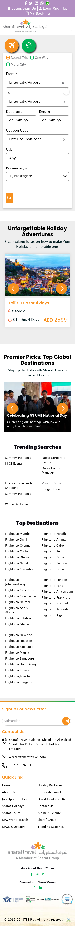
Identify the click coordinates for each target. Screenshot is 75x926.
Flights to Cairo (53, 545)
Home (6, 785)
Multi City (18, 64)
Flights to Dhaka (17, 557)
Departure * (15, 111)
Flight (12, 46)
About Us (8, 792)
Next (61, 288)
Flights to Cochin (17, 551)
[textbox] (37, 83)
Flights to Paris (52, 586)
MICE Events (14, 463)
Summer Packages (18, 458)
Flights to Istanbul (55, 603)
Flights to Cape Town (20, 590)
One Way (41, 57)
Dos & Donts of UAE (52, 799)
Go (9, 198)
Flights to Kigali (53, 615)
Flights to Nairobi (17, 602)
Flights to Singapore (19, 658)
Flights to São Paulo (19, 647)
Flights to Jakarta (17, 676)
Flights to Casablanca (20, 596)
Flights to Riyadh (54, 534)
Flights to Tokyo (17, 670)
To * (9, 92)
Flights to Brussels (55, 609)
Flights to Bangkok (18, 682)
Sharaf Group (47, 820)
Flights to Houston (18, 641)
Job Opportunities (14, 799)
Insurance (29, 46)
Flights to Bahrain (54, 563)
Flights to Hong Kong (20, 664)
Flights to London (54, 580)
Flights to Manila (17, 652)
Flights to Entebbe (18, 618)
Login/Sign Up (23, 8)
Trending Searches (51, 827)
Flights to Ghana (17, 624)
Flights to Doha (53, 557)
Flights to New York (19, 635)
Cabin (11, 149)
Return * (46, 111)
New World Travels (15, 820)
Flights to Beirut (53, 551)
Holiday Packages (50, 785)
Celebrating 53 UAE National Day (37, 415)
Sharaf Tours (11, 813)
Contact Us (45, 806)
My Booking (40, 13)
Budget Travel (51, 489)
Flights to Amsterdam (57, 591)
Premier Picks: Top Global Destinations (37, 360)
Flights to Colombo (19, 569)
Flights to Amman (54, 539)
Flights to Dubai (53, 569)
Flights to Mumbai (18, 534)
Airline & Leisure (49, 813)
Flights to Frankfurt (56, 597)
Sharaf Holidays (13, 806)
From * (11, 74)
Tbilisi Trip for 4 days (28, 303)
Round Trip (19, 57)
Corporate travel (49, 792)
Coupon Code (17, 130)
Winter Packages (17, 504)
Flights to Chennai (18, 545)
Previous (13, 288)
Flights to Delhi (16, 539)
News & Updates (13, 827)
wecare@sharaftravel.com (27, 757)
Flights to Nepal (16, 563)
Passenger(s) (16, 168)
